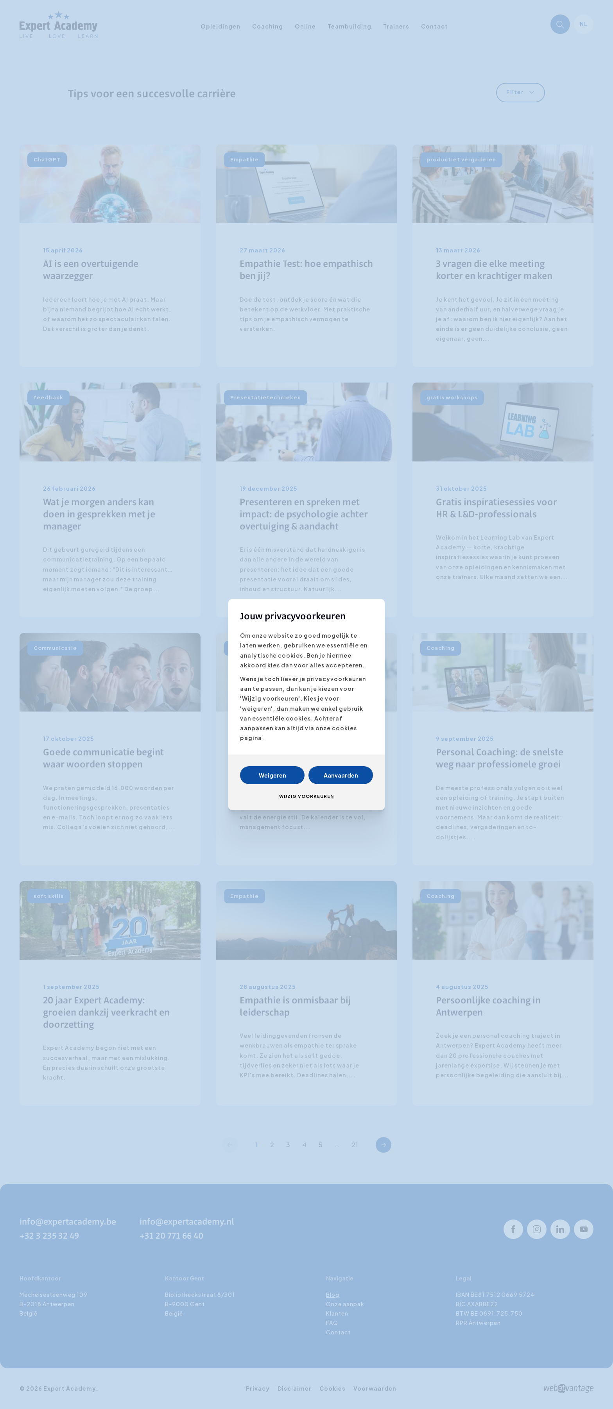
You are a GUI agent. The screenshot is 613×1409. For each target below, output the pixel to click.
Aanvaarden (341, 775)
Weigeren (272, 775)
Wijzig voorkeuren (306, 796)
